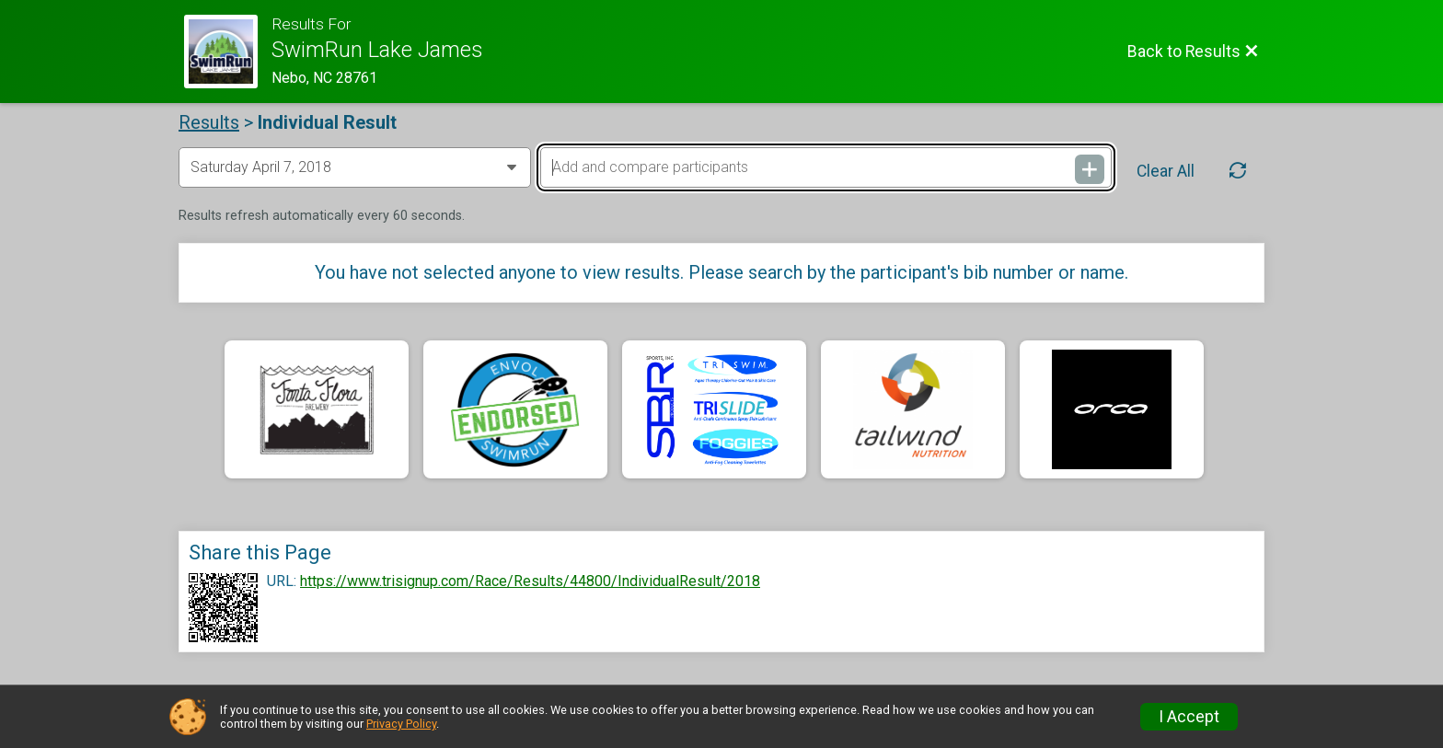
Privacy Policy (401, 724)
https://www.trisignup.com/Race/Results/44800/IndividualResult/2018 (530, 581)
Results (209, 122)
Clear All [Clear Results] (1166, 171)
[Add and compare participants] (825, 167)
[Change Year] (355, 167)
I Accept (1189, 717)
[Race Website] (227, 51)
